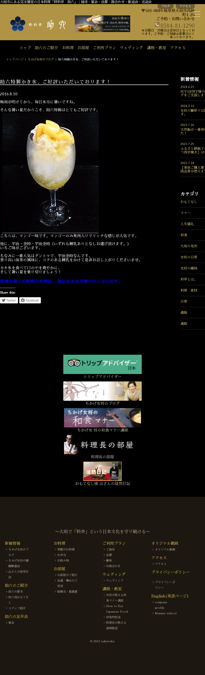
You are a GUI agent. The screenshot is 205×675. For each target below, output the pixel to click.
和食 (183, 235)
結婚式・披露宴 (67, 591)
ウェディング (131, 48)
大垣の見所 (188, 246)
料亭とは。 (188, 279)
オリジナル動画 (165, 549)
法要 (109, 555)
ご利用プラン (104, 48)
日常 (183, 301)
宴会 (11, 622)
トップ (25, 48)
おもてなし (188, 201)
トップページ (15, 59)
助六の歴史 (15, 591)
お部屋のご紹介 (67, 575)
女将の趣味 (188, 268)
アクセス (185, 6)
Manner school (165, 613)
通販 (183, 312)
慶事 (109, 560)
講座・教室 (156, 48)
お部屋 (83, 48)
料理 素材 (188, 290)
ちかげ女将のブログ (41, 59)
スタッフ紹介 (17, 608)
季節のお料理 (66, 549)
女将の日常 (188, 257)
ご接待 (110, 549)
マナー (185, 213)
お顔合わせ (113, 566)
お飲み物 (63, 560)
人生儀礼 (187, 224)
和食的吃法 (113, 617)
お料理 (68, 48)
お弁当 (61, 555)
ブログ (165, 6)
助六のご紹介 (46, 48)
